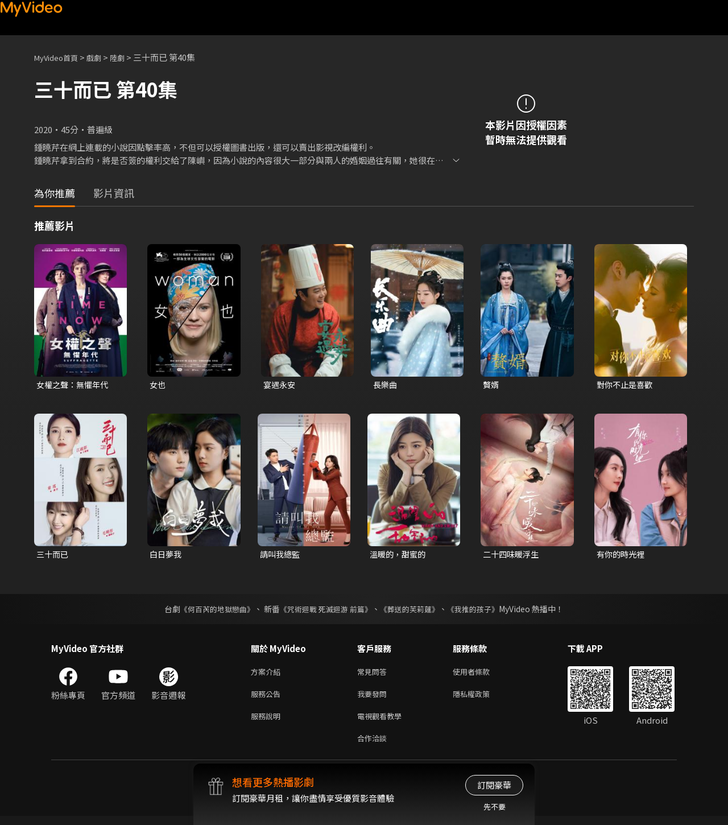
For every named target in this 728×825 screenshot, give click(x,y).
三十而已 (53, 556)
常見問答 (374, 674)
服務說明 (268, 722)
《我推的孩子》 (482, 611)
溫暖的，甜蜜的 (399, 556)
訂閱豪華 (494, 785)
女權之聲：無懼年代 (74, 385)
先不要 (494, 806)
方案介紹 (268, 674)
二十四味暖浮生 (513, 556)
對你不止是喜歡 (626, 385)
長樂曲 (386, 385)
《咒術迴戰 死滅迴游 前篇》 (324, 611)
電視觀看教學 (382, 722)
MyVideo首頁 (60, 57)
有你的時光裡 (622, 556)
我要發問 (374, 698)
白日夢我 (167, 556)
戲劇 (102, 57)
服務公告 (268, 698)
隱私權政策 (481, 698)
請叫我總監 (281, 556)
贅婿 (491, 385)
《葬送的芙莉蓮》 (414, 611)
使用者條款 (481, 674)
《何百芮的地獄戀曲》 (210, 611)
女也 (158, 385)
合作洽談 (374, 746)
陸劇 (128, 57)
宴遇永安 (280, 385)
